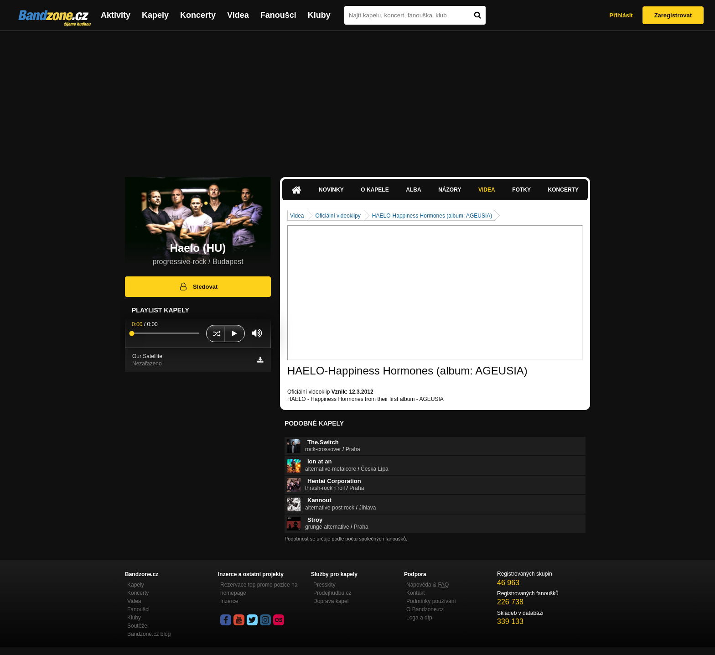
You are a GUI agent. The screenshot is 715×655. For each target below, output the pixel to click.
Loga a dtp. (420, 617)
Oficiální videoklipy (337, 216)
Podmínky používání (431, 601)
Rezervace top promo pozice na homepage (258, 589)
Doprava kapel (330, 601)
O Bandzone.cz (425, 609)
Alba (413, 190)
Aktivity (115, 15)
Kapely (155, 15)
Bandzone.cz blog (149, 634)
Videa (238, 15)
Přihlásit (620, 15)
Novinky (331, 190)
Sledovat (198, 286)
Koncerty (198, 15)
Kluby (319, 15)
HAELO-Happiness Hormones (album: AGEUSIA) (432, 216)
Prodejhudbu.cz (332, 593)
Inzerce (229, 601)
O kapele (375, 190)
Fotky (521, 190)
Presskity (324, 585)
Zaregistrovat (673, 15)
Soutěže (137, 626)
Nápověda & (427, 585)
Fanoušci (278, 15)
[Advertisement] (357, 99)
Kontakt (415, 593)
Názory (449, 190)
